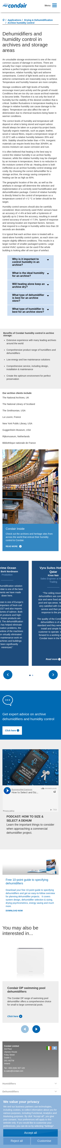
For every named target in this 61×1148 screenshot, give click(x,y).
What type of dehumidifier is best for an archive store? (30, 298)
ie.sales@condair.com (13, 1071)
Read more (53, 659)
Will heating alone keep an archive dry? (30, 285)
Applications (14, 20)
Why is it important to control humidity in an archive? (30, 262)
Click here (12, 730)
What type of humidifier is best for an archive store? (30, 310)
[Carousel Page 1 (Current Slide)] (30, 675)
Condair (14, 5)
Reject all (17, 1141)
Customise (44, 1141)
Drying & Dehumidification (38, 20)
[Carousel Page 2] (32, 675)
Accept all (30, 1132)
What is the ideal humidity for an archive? (30, 274)
